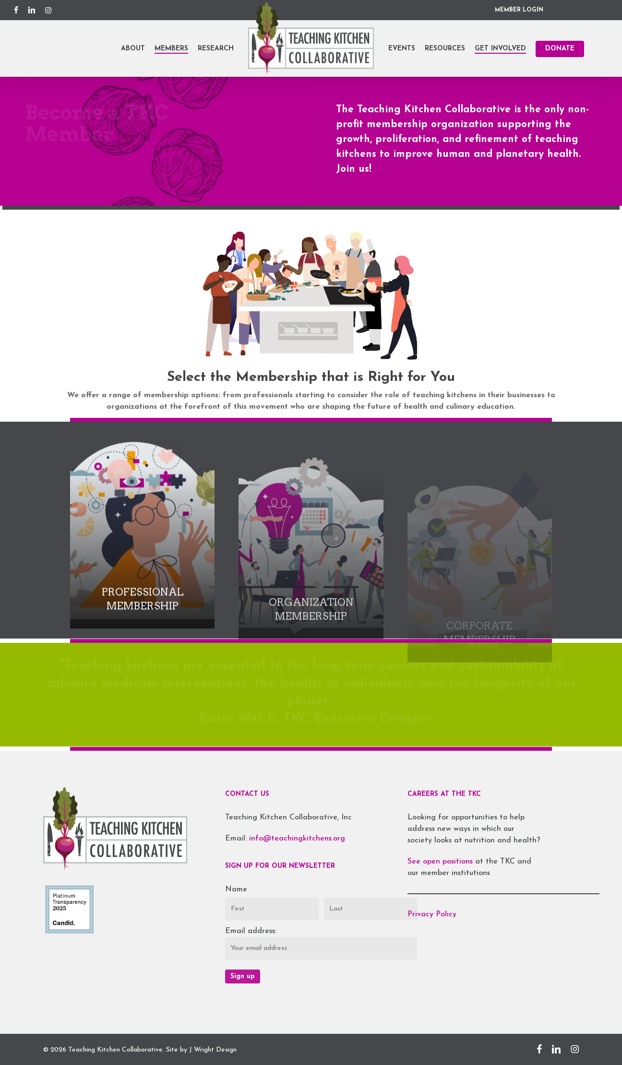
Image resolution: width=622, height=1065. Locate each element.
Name (236, 889)
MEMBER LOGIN (519, 10)
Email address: (250, 931)
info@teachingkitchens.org (297, 838)
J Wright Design (213, 1049)
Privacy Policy (431, 914)
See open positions (441, 861)
